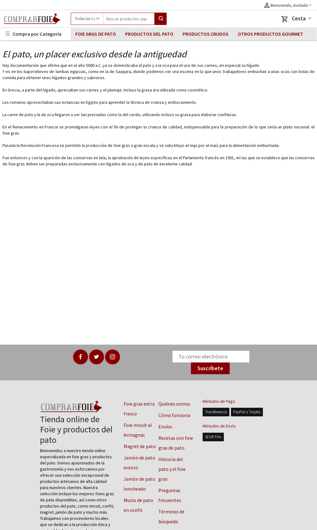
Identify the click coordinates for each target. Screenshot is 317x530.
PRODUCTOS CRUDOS (205, 34)
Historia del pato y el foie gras (172, 469)
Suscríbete (210, 368)
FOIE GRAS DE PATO (95, 34)
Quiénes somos (174, 404)
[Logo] (35, 18)
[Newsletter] (210, 356)
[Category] (87, 19)
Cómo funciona (174, 415)
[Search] (129, 19)
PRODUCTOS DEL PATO (149, 34)
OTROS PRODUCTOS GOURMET (270, 34)
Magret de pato (140, 446)
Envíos (165, 426)
